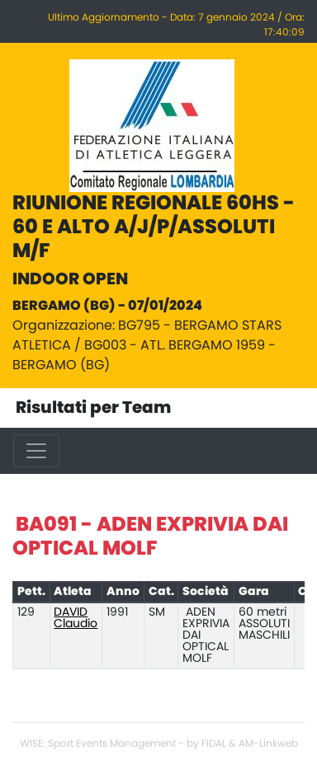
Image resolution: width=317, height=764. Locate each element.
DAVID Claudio (75, 618)
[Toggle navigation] (36, 450)
